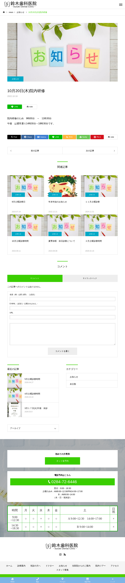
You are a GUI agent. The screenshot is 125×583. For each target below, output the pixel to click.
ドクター (50, 566)
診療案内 (21, 566)
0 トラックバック (90, 278)
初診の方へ (35, 566)
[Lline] (14, 107)
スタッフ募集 (62, 570)
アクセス (115, 566)
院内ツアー (100, 566)
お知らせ (15, 79)
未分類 (73, 384)
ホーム (9, 566)
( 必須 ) (22, 294)
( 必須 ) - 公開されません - (24, 304)
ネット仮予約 (62, 461)
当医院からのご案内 (81, 566)
